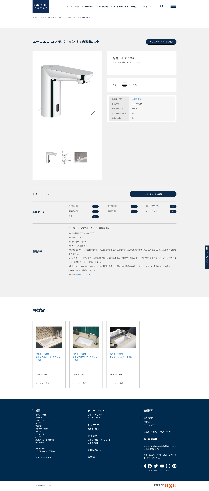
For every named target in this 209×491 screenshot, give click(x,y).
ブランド (68, 7)
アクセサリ (39, 434)
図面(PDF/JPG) (152, 206)
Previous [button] (47, 161)
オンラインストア (147, 7)
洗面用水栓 (136, 99)
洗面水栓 (51, 17)
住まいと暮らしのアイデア (157, 432)
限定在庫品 (39, 443)
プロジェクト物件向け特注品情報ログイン (160, 446)
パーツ (38, 437)
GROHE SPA (40, 449)
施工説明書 (112, 206)
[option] (67, 91)
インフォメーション (119, 7)
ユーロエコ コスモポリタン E (68, 17)
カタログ (92, 436)
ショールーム (87, 7)
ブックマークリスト (207, 259)
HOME (35, 17)
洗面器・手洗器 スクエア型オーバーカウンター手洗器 (49, 357)
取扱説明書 (73, 206)
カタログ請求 (93, 443)
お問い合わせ (102, 7)
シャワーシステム (42, 421)
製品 (77, 7)
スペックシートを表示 (153, 194)
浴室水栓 (38, 418)
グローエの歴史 (94, 418)
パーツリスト (151, 211)
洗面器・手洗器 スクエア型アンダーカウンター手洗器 (86, 357)
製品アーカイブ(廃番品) (44, 440)
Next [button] (86, 161)
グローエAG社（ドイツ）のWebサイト (159, 455)
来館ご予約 (92, 429)
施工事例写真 (150, 439)
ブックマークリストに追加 (162, 42)
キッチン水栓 (40, 415)
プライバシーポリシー (42, 486)
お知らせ (148, 418)
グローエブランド (97, 411)
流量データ (73, 216)
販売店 (134, 7)
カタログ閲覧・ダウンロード (99, 440)
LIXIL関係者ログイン (152, 449)
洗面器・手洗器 (41, 429)
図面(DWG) (73, 211)
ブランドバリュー (95, 415)
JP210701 (89, 275)
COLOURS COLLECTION (45, 452)
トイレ (38, 432)
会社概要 (148, 411)
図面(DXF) (111, 211)
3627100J (80, 275)
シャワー (38, 423)
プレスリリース (150, 425)
